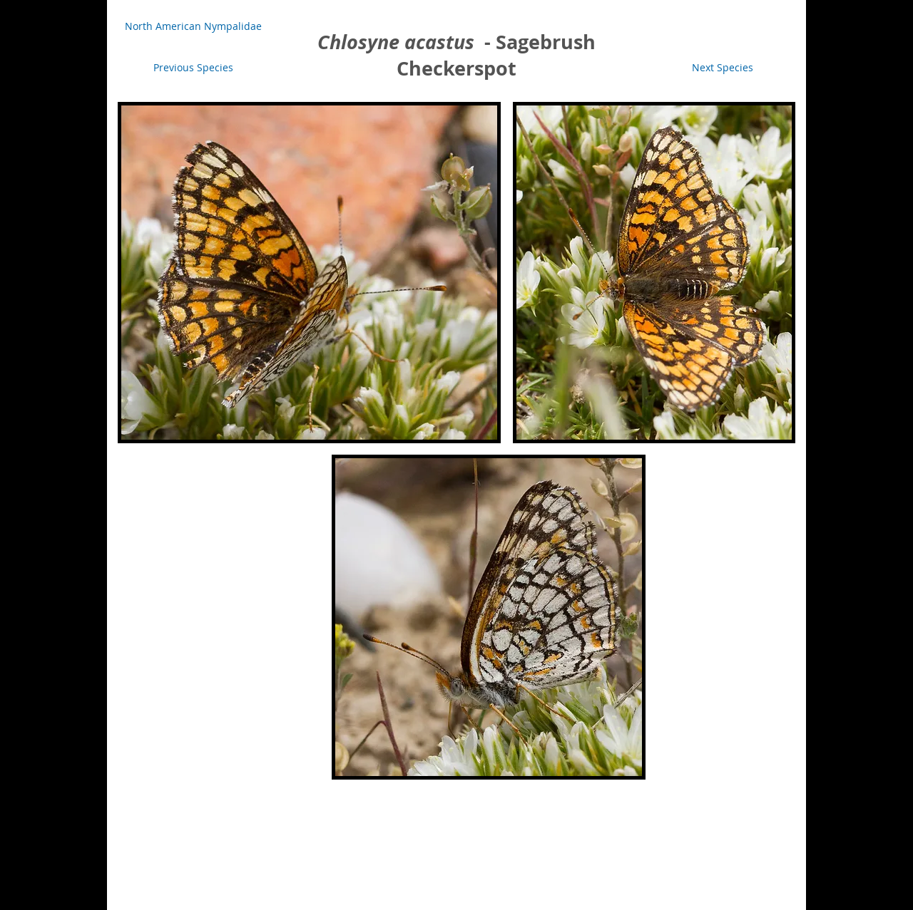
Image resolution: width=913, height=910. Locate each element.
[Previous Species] (193, 67)
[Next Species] (722, 67)
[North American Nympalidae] (193, 26)
